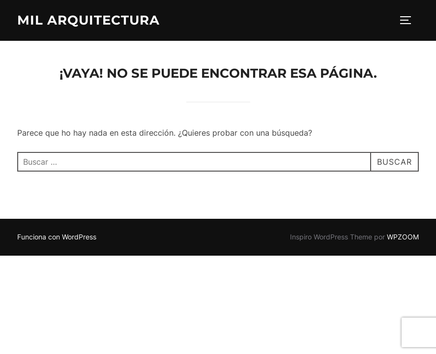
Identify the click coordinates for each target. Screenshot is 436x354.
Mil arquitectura (88, 20)
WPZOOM (403, 237)
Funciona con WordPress (56, 237)
